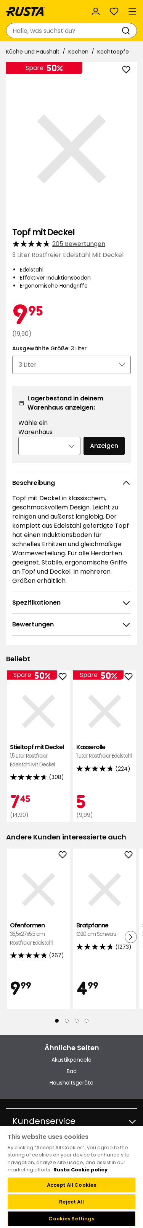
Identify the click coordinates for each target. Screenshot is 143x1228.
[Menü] (132, 11)
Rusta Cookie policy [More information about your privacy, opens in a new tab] (80, 1169)
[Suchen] (127, 30)
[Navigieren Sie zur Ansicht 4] (86, 1021)
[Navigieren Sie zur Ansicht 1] (57, 1021)
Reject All (71, 1201)
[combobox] (64, 30)
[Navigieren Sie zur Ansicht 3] (77, 1021)
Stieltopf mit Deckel (38, 756)
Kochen (78, 51)
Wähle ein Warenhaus (35, 427)
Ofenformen (38, 934)
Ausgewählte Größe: (49, 348)
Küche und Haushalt (32, 51)
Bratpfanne (104, 929)
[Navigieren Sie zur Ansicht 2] (67, 1021)
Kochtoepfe (113, 51)
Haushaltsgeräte (71, 1082)
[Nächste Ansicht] (131, 937)
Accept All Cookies (71, 1185)
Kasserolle (104, 751)
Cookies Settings (71, 1218)
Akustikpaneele (71, 1060)
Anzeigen (104, 445)
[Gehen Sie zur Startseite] (25, 11)
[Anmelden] (96, 11)
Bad (72, 1071)
